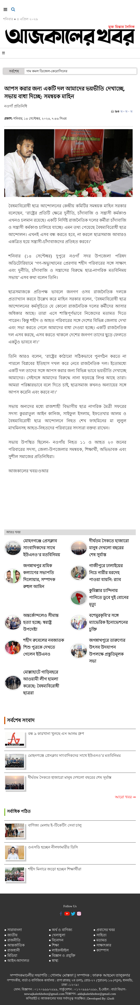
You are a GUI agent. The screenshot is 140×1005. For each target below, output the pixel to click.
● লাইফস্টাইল (59, 950)
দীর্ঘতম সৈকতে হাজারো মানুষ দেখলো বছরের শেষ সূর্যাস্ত (69, 777)
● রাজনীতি (12, 940)
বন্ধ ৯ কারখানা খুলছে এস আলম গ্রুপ (56, 734)
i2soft (110, 998)
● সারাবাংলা (13, 930)
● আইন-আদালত (16, 961)
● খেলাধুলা (57, 935)
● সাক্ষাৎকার (102, 945)
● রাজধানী (12, 950)
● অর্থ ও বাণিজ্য (60, 930)
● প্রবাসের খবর (104, 930)
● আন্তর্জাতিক (14, 945)
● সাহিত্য (100, 935)
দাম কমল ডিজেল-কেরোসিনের (47, 71)
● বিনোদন (56, 940)
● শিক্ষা (54, 945)
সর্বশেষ (14, 71)
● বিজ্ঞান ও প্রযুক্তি (62, 956)
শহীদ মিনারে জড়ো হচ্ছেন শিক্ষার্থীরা (54, 869)
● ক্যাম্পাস (101, 950)
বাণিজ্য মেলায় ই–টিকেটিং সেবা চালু (54, 825)
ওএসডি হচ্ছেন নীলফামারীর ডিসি (53, 847)
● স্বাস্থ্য (54, 961)
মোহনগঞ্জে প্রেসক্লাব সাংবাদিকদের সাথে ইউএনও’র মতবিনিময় (74, 755)
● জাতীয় (10, 935)
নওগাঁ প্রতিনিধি (15, 106)
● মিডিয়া (10, 956)
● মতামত (100, 940)
